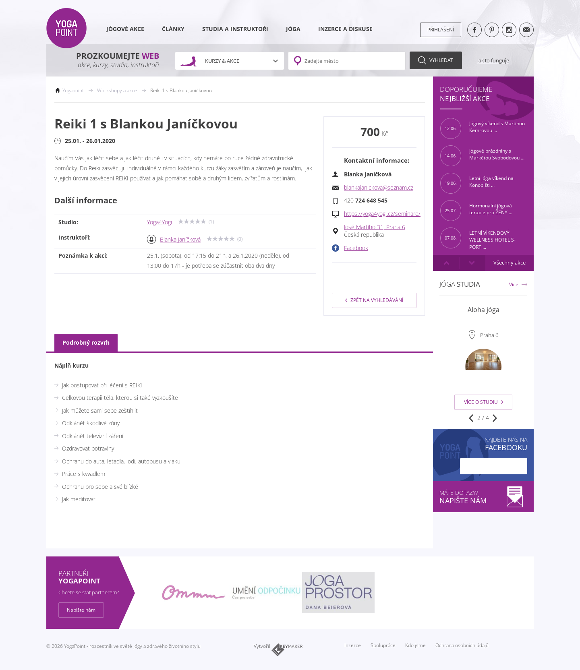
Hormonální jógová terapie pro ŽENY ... (476, 210)
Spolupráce (383, 645)
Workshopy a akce (117, 90)
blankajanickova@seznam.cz (378, 187)
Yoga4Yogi (159, 222)
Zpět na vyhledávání (374, 300)
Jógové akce (125, 29)
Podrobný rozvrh (86, 342)
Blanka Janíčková (180, 239)
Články (173, 29)
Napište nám (81, 609)
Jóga (293, 29)
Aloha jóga (483, 309)
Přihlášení (440, 29)
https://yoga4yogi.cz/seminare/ (382, 213)
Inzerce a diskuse (345, 29)
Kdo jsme (415, 645)
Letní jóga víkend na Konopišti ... (477, 183)
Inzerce (352, 645)
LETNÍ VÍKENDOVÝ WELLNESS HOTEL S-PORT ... (478, 237)
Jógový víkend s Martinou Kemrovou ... (482, 128)
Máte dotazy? (483, 497)
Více (513, 284)
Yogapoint (73, 90)
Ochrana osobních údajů (462, 645)
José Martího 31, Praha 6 (374, 227)
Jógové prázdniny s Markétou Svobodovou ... (482, 155)
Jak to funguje (493, 60)
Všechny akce (509, 262)
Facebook (356, 248)
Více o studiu (483, 402)
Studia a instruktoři (235, 29)
